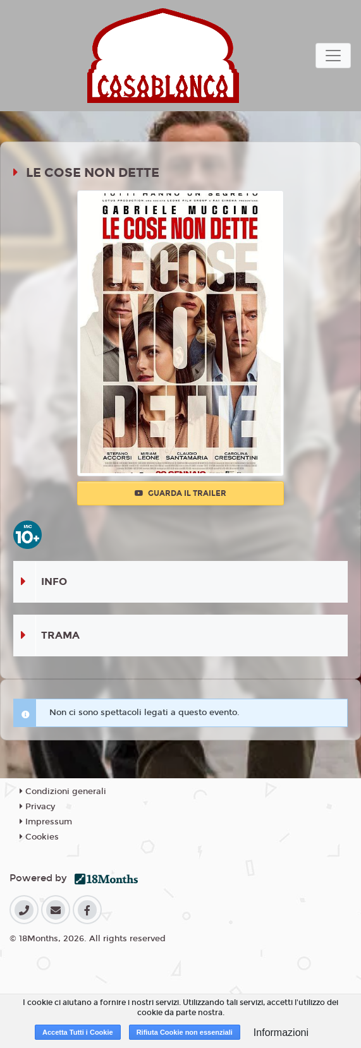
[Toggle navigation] (333, 55)
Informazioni (281, 1032)
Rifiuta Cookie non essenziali (185, 1032)
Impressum (46, 822)
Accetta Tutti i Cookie (77, 1032)
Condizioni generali (63, 791)
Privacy (37, 807)
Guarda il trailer (180, 493)
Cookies (39, 837)
